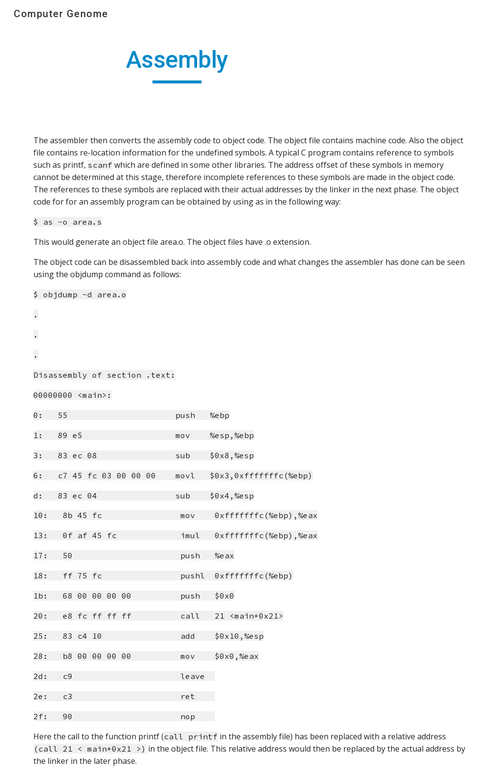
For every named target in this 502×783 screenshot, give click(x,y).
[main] (177, 64)
